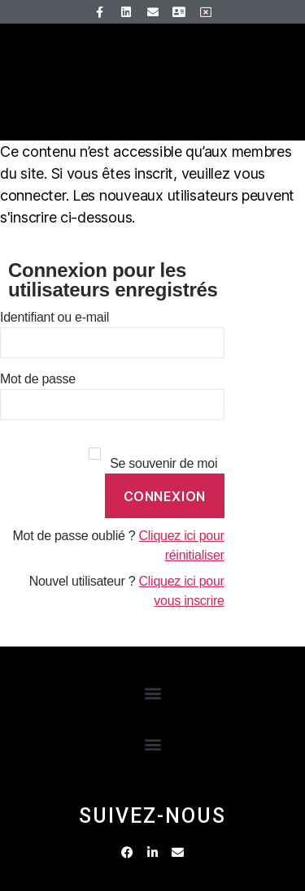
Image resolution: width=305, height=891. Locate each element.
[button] (152, 692)
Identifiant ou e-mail (54, 317)
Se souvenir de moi (163, 463)
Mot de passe (38, 379)
